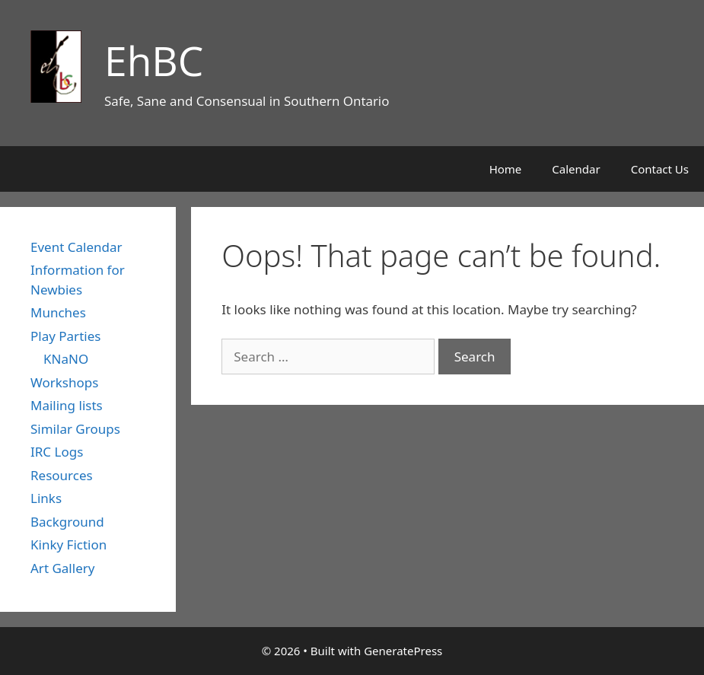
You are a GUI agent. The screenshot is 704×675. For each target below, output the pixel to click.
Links (46, 498)
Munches (58, 312)
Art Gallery (62, 568)
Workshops (64, 382)
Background (67, 521)
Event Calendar (76, 247)
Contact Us (660, 169)
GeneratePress (403, 650)
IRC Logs (56, 451)
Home (505, 169)
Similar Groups (75, 429)
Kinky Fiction (68, 544)
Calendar (576, 169)
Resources (61, 475)
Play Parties (65, 336)
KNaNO (65, 359)
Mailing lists (66, 405)
